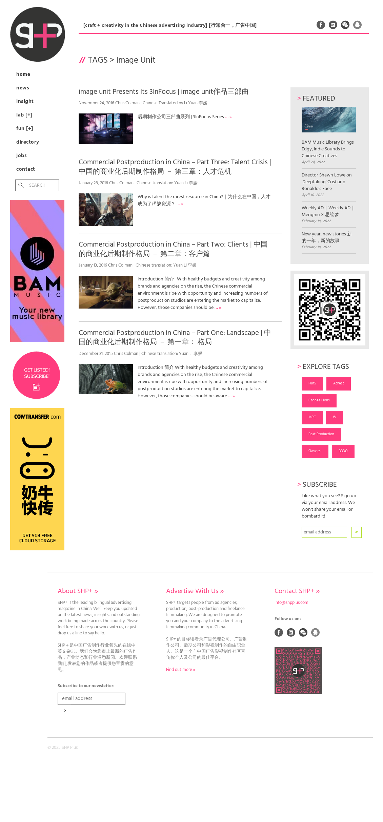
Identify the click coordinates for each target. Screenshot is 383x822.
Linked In (333, 24)
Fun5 (312, 383)
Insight (25, 102)
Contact (25, 169)
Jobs (21, 156)
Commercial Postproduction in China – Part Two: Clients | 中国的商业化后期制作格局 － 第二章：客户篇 (173, 249)
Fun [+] (24, 129)
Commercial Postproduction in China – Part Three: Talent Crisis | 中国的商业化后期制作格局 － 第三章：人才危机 (175, 167)
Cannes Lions (319, 400)
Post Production (321, 434)
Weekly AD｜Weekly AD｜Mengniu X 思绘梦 (328, 211)
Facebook (321, 24)
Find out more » (180, 670)
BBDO (343, 451)
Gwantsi (315, 451)
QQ (357, 24)
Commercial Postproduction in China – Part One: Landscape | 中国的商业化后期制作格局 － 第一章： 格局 (175, 338)
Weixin (345, 24)
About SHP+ (78, 591)
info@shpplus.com (291, 602)
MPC (312, 417)
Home (23, 74)
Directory (27, 142)
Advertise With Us (195, 591)
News (22, 88)
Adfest (338, 383)
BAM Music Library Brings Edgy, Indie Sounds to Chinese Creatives (329, 133)
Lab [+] (24, 115)
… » (228, 117)
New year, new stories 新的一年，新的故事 (327, 238)
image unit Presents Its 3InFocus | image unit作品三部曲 (164, 92)
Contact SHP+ (297, 591)
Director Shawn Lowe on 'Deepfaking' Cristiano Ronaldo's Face (327, 182)
